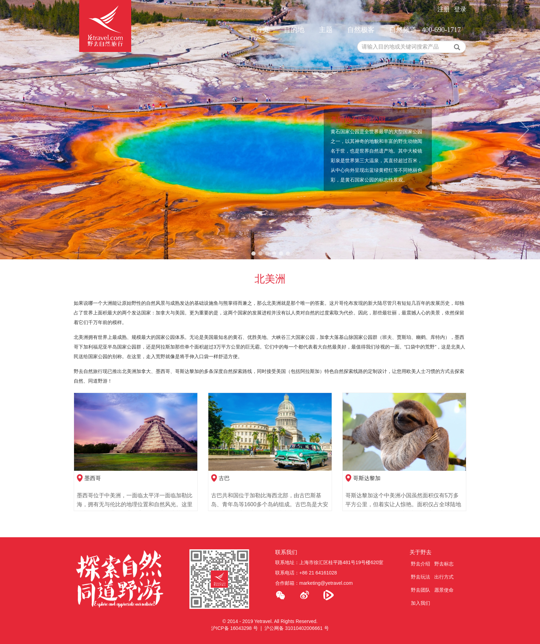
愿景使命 (444, 590)
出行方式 (444, 577)
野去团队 (420, 590)
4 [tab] (274, 253)
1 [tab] (253, 253)
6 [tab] (287, 253)
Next (523, 130)
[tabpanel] (270, 129)
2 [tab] (260, 253)
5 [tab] (281, 253)
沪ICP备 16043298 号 (234, 628)
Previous (16, 130)
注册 (443, 9)
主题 (326, 29)
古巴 (224, 478)
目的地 (294, 29)
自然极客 (361, 29)
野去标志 (444, 564)
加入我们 (420, 603)
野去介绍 (420, 564)
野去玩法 (420, 577)
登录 (460, 9)
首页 (262, 29)
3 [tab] (267, 253)
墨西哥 (92, 478)
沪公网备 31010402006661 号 (296, 628)
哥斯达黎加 (367, 478)
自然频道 (403, 29)
